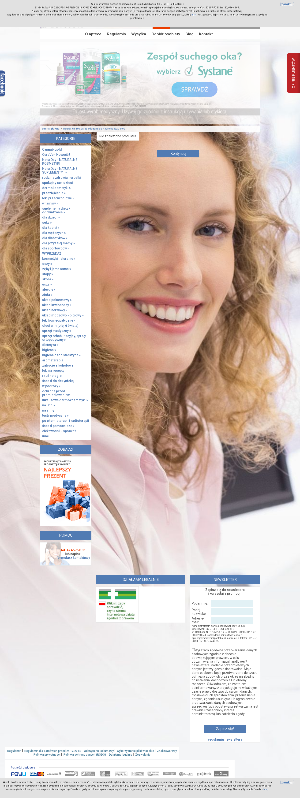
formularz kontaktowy (73, 558)
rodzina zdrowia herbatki (61, 177)
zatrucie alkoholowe (57, 365)
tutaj (193, 14)
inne (45, 436)
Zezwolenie (142, 754)
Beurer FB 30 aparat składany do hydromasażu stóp (94, 128)
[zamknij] (287, 4)
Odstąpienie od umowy (99, 751)
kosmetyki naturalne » (58, 258)
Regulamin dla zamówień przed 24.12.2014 (52, 751)
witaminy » (50, 203)
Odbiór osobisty (165, 34)
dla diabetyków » (55, 238)
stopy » (47, 274)
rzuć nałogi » (52, 376)
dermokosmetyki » (56, 188)
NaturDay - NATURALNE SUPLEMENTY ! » (59, 170)
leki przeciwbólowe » (58, 198)
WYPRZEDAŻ (51, 253)
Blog (189, 34)
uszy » (47, 284)
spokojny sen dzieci (57, 183)
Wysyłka (138, 34)
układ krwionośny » (56, 305)
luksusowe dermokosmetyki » (65, 400)
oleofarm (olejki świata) (60, 325)
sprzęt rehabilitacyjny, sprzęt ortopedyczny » (64, 337)
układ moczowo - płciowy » (63, 315)
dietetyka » (50, 345)
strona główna (50, 128)
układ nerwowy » (54, 310)
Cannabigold (52, 149)
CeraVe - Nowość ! (56, 154)
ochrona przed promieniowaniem (56, 393)
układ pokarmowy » (57, 300)
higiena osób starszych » (61, 355)
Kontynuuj (178, 153)
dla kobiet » (51, 228)
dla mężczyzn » (54, 233)
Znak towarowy (167, 751)
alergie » (49, 289)
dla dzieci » (51, 217)
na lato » (48, 405)
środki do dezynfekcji (58, 381)
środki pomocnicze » (58, 426)
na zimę (48, 410)
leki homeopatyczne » (58, 320)
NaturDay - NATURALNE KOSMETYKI (59, 161)
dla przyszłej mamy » (58, 243)
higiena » (49, 350)
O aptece (93, 34)
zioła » (47, 295)
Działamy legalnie (120, 754)
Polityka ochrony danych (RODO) (85, 754)
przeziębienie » (54, 193)
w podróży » (51, 386)
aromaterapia (52, 360)
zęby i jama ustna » (56, 269)
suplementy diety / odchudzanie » (56, 210)
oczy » (47, 264)
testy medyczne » (55, 415)
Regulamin (116, 34)
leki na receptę (53, 370)
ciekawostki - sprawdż (59, 431)
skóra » (47, 279)
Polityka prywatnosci (47, 754)
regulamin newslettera (225, 739)
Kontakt (206, 34)
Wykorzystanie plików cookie (135, 751)
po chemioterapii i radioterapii (65, 421)
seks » (47, 222)
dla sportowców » (55, 248)
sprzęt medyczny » (56, 331)
